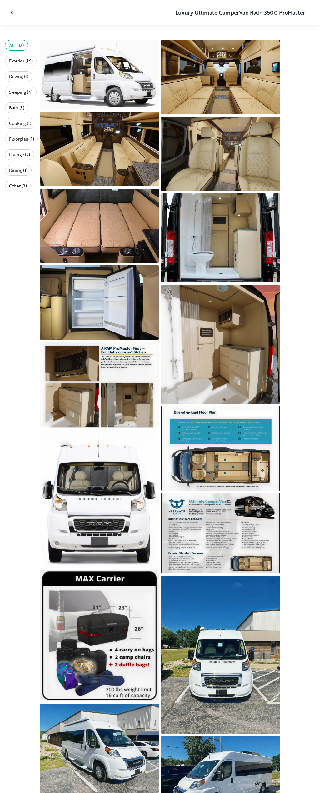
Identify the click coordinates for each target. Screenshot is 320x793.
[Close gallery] (12, 12)
